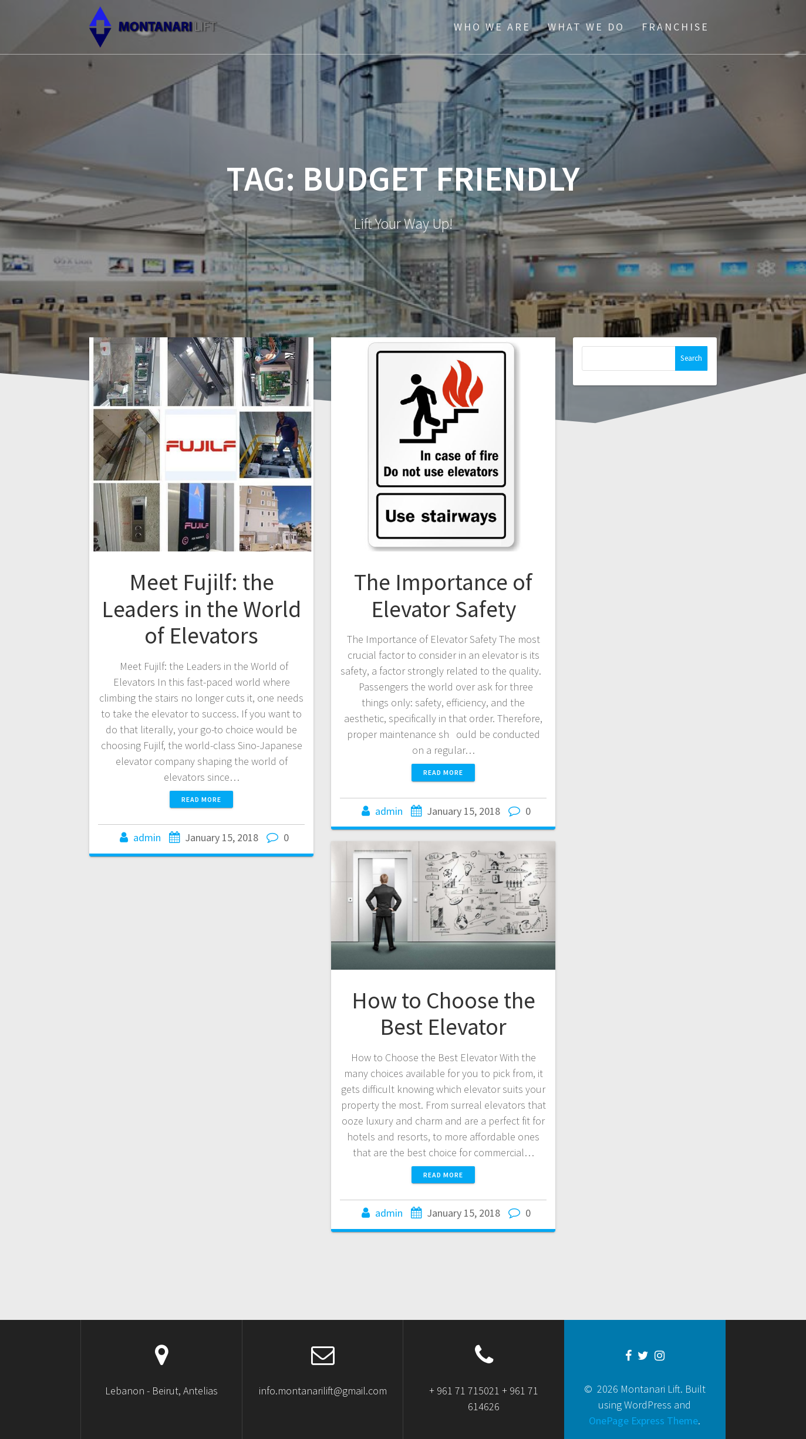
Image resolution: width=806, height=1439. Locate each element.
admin (147, 837)
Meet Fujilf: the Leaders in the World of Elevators (201, 608)
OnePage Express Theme (643, 1420)
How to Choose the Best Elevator (443, 1014)
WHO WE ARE (492, 26)
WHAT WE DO (586, 26)
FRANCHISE (675, 26)
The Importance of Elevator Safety (443, 595)
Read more (201, 799)
